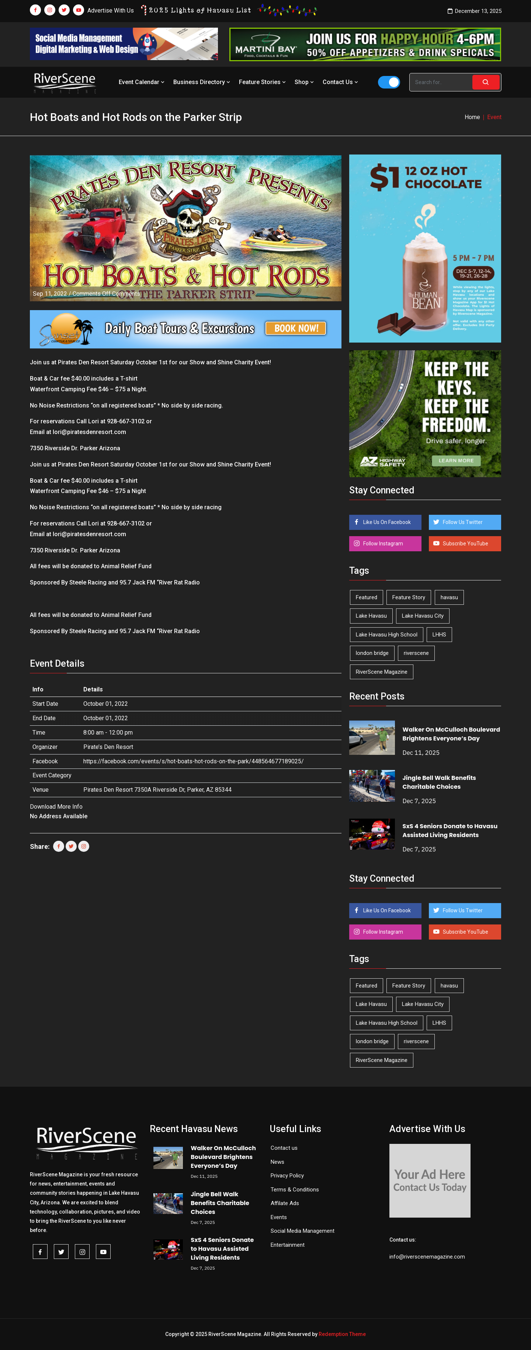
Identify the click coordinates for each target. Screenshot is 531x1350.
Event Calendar (142, 82)
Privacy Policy (287, 1175)
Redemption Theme (342, 1334)
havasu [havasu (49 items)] (449, 597)
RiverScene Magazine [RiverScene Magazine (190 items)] (381, 672)
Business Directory (202, 82)
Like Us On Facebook (386, 522)
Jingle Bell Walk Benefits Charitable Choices (439, 782)
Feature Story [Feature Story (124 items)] (408, 597)
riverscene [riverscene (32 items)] (416, 653)
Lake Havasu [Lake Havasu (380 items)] (371, 615)
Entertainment (288, 1245)
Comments (106, 293)
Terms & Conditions (295, 1189)
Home (472, 117)
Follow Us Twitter (462, 522)
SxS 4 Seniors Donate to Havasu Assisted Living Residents (450, 830)
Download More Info (56, 806)
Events (279, 1217)
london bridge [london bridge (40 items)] (372, 653)
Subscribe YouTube (465, 543)
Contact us (284, 1148)
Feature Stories (263, 82)
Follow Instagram (382, 543)
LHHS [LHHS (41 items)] (439, 634)
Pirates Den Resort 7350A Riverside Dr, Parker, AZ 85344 (157, 789)
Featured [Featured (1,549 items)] (366, 597)
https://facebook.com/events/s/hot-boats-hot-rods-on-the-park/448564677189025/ (193, 761)
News (277, 1162)
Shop (305, 82)
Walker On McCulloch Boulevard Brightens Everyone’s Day (451, 734)
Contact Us (341, 82)
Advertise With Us (110, 10)
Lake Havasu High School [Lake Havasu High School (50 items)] (386, 634)
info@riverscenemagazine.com (427, 1256)
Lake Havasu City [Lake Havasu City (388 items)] (423, 615)
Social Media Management (302, 1231)
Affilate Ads (285, 1203)
